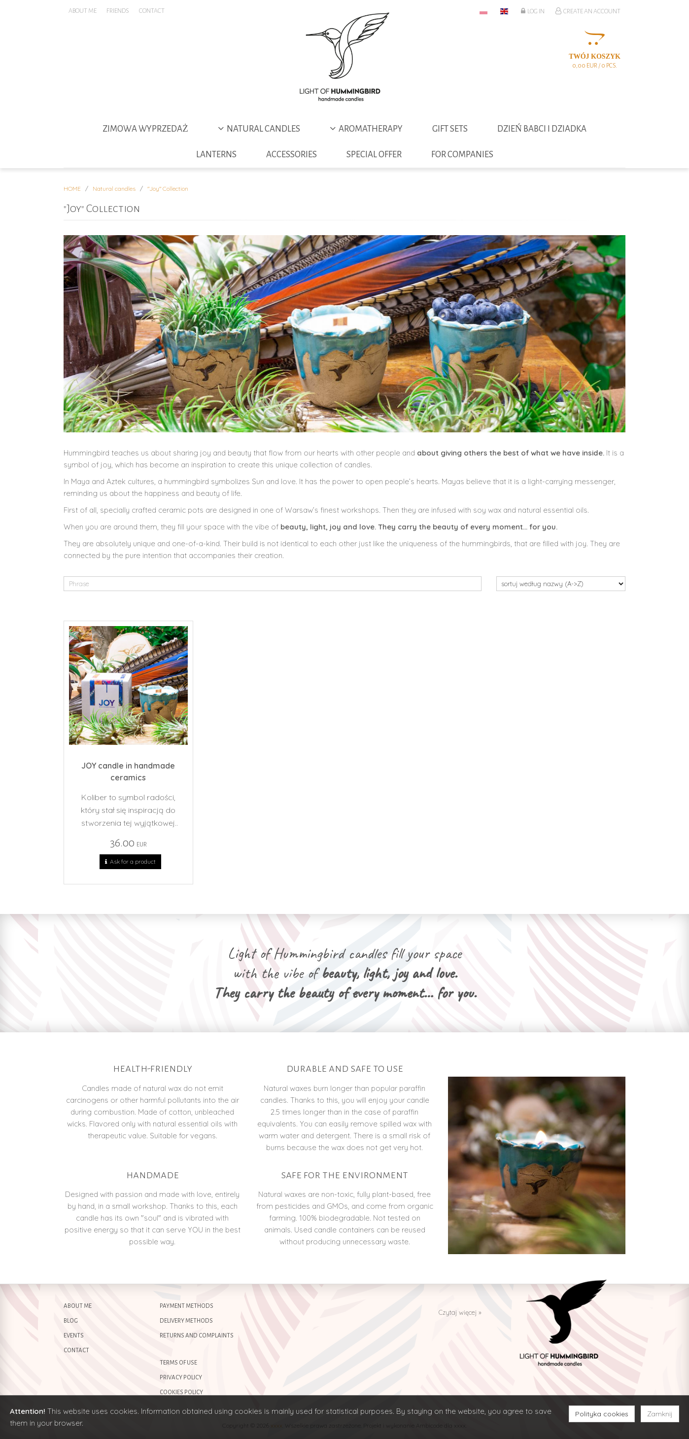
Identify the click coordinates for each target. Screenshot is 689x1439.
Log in (533, 11)
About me (78, 1306)
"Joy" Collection (167, 188)
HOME (72, 188)
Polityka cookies (601, 1413)
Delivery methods (186, 1321)
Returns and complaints (197, 1336)
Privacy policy (181, 1377)
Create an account (587, 11)
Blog (71, 1321)
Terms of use (178, 1363)
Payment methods (186, 1306)
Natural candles (114, 188)
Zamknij (660, 1413)
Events (74, 1336)
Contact (76, 1350)
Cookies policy (181, 1392)
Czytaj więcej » (460, 1312)
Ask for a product (130, 861)
